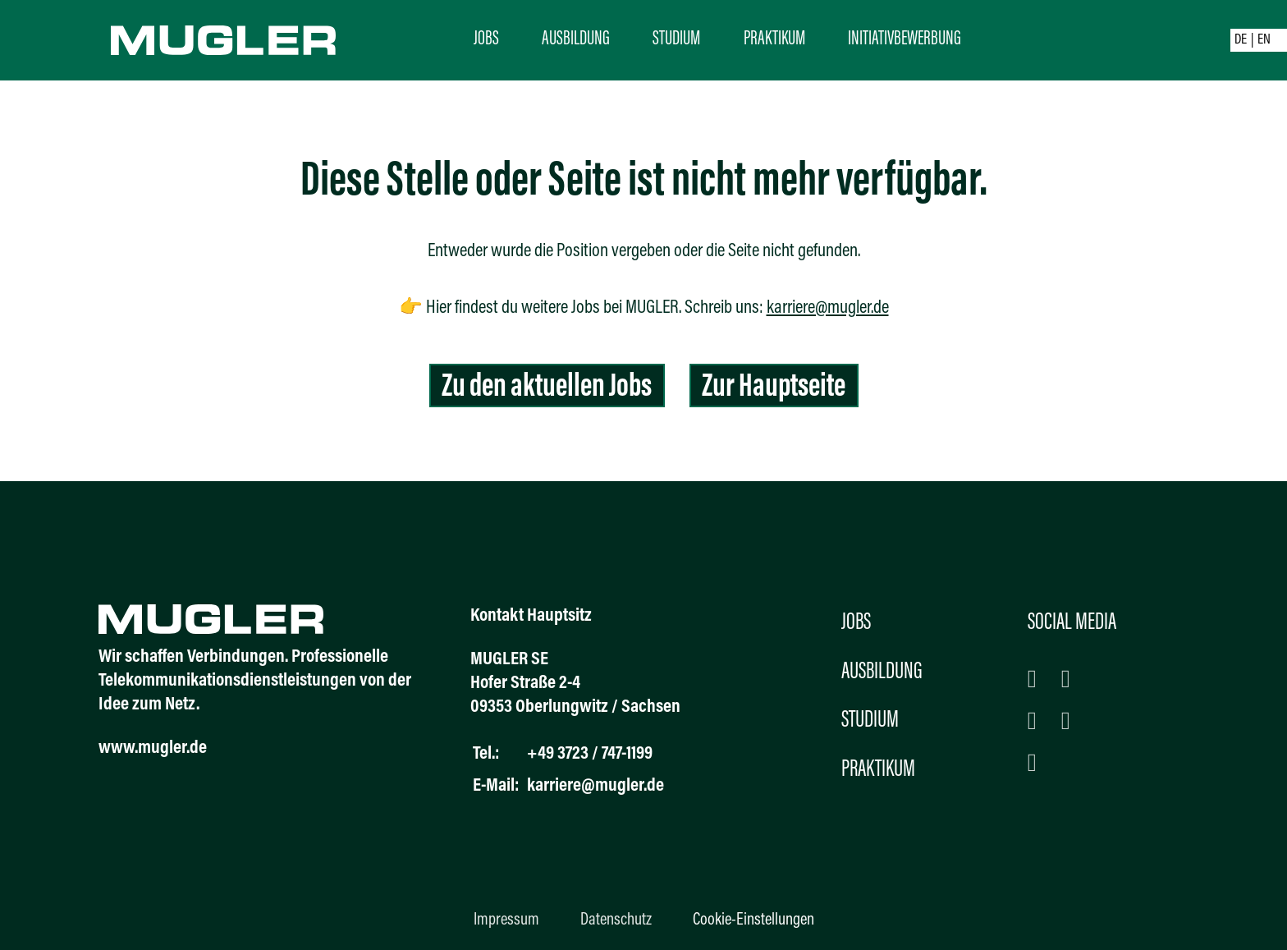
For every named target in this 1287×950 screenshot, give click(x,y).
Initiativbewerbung (904, 39)
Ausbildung (576, 39)
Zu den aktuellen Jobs (547, 388)
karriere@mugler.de (828, 308)
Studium (676, 39)
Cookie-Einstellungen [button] (753, 920)
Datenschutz (616, 920)
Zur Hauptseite (773, 388)
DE (1240, 40)
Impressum (506, 920)
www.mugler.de (152, 748)
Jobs (486, 39)
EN (1264, 40)
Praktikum (774, 39)
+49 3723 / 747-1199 (590, 754)
